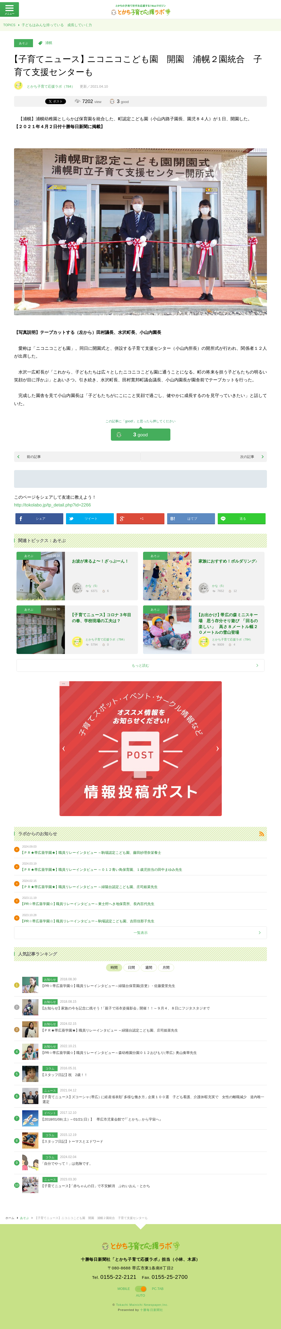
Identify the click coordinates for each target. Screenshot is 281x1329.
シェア (40, 518)
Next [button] (216, 748)
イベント (50, 1113)
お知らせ (50, 979)
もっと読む (140, 665)
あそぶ (23, 43)
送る (243, 518)
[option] (140, 748)
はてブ (192, 518)
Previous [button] (64, 748)
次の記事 (247, 457)
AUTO (140, 1295)
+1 (142, 518)
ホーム (9, 1218)
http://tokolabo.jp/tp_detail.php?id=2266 (52, 504)
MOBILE (124, 1289)
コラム (49, 1068)
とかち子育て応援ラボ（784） (105, 639)
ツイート (91, 518)
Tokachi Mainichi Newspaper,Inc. (142, 1304)
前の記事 (34, 457)
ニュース (50, 1090)
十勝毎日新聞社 (151, 1309)
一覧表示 (141, 933)
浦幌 (48, 43)
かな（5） (92, 585)
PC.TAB (158, 1289)
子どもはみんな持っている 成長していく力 (57, 25)
